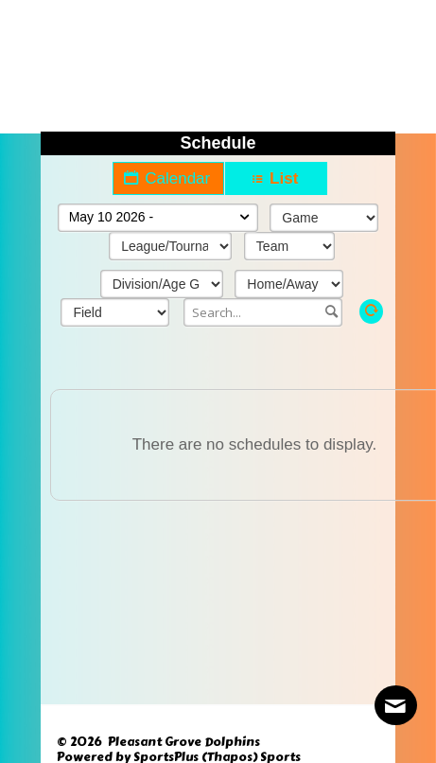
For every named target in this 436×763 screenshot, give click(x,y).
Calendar (169, 178)
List (276, 178)
